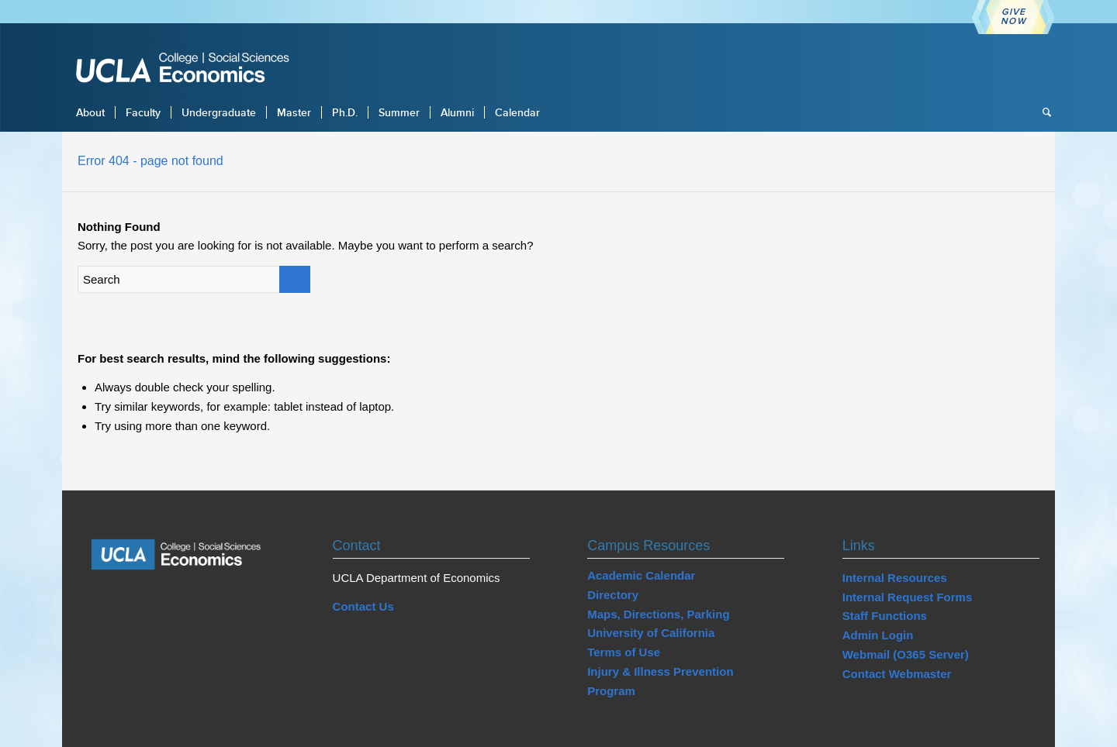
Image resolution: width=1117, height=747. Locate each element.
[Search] (1041, 112)
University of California (650, 632)
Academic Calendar (641, 575)
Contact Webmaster (897, 673)
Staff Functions (884, 615)
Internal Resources (894, 577)
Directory (612, 594)
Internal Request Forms (907, 597)
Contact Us (363, 606)
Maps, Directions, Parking (658, 614)
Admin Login (878, 635)
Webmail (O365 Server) (905, 654)
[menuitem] (90, 112)
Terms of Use (623, 652)
